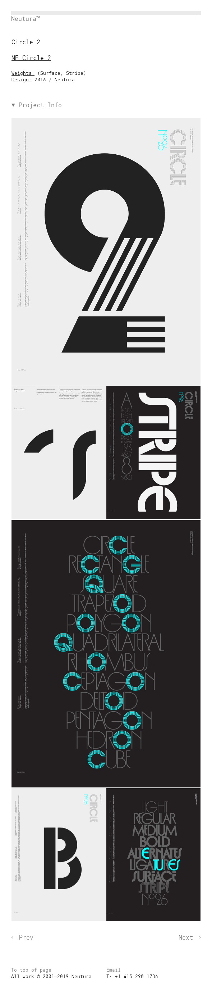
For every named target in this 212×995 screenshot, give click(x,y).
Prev (22, 938)
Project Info (36, 105)
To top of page (31, 970)
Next (190, 938)
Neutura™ (25, 19)
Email (113, 970)
